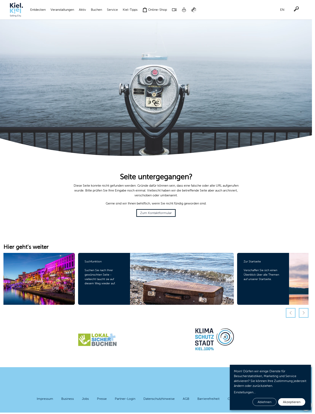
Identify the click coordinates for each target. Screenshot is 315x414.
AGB (186, 398)
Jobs (85, 398)
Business (67, 398)
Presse (102, 398)
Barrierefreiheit (208, 398)
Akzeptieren (291, 402)
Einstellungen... (245, 392)
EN (282, 9)
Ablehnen (264, 402)
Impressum (45, 398)
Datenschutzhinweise (159, 398)
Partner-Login (125, 398)
